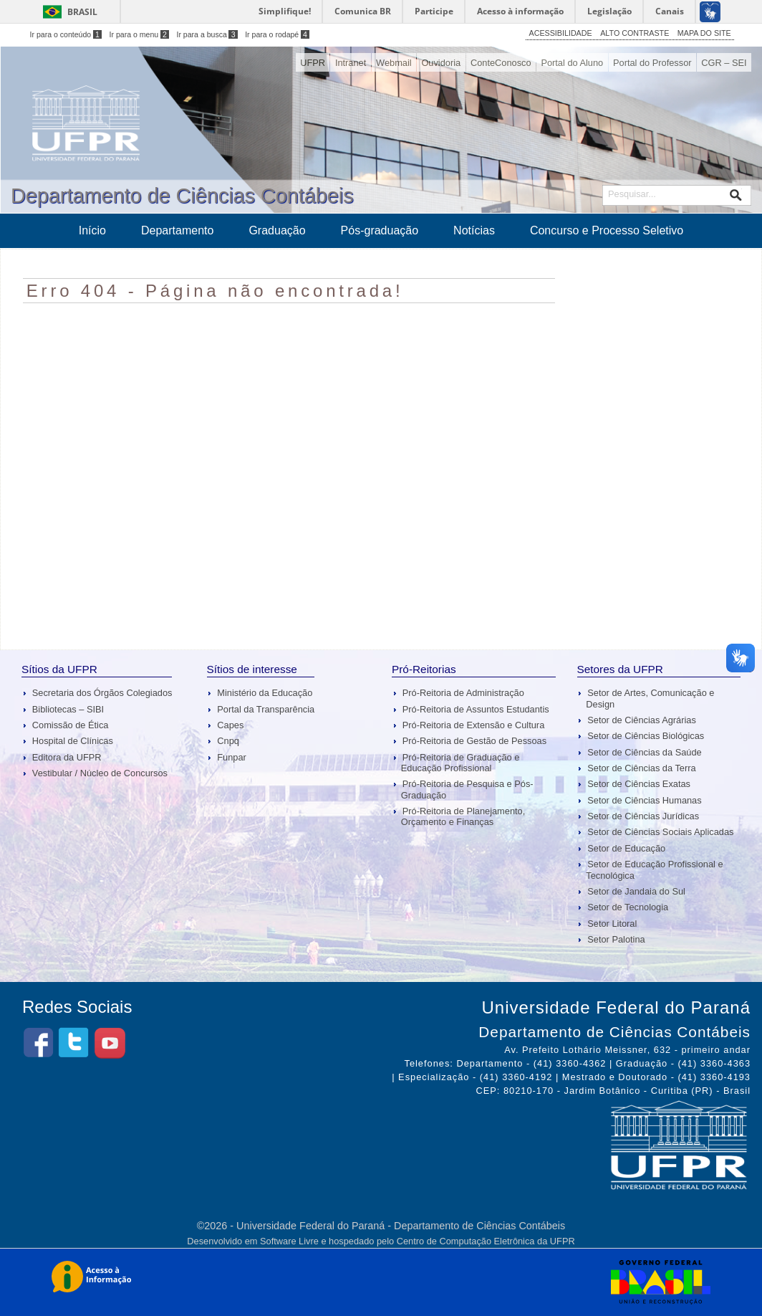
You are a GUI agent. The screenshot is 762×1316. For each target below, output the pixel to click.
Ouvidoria (440, 62)
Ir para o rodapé (277, 34)
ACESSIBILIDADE (560, 33)
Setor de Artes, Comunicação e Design (650, 698)
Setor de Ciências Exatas (638, 783)
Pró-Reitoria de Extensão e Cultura (473, 725)
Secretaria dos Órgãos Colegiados (102, 692)
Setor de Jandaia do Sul (636, 891)
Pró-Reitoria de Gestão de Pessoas (474, 740)
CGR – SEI (723, 62)
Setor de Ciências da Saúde (644, 752)
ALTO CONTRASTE (634, 33)
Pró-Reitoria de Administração (463, 692)
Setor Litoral (612, 923)
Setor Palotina (616, 939)
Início (92, 230)
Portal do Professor (652, 62)
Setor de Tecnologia (627, 907)
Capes (230, 725)
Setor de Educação (626, 848)
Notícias (474, 230)
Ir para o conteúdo (66, 34)
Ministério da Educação (264, 692)
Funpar (231, 757)
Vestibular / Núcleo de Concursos (100, 773)
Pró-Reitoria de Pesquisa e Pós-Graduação (467, 789)
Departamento (177, 230)
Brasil (82, 12)
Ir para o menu (139, 34)
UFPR (312, 62)
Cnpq (228, 740)
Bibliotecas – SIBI (68, 709)
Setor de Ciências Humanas (644, 800)
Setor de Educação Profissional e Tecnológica (654, 869)
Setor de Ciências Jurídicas (643, 816)
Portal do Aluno (572, 62)
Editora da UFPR (67, 757)
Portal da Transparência (265, 709)
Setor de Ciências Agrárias (641, 720)
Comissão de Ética (70, 725)
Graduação (277, 230)
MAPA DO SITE (704, 33)
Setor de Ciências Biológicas (645, 735)
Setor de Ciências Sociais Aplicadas (660, 831)
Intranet (350, 62)
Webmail (394, 62)
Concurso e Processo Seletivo (606, 230)
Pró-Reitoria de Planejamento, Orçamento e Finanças (463, 816)
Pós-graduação (380, 230)
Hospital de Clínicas (72, 740)
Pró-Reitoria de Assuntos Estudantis (475, 709)
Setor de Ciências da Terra (641, 768)
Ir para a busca (206, 34)
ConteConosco (501, 62)
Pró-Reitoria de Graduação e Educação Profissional (460, 762)
